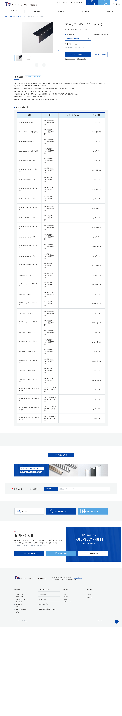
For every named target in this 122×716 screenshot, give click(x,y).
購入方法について (70, 59)
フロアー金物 (19, 605)
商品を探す (28, 515)
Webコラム (90, 598)
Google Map (77, 587)
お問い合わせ (67, 610)
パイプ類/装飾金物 (21, 618)
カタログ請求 (43, 608)
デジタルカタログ (76, 3)
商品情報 (17, 598)
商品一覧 (11, 16)
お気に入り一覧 (63, 3)
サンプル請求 (43, 603)
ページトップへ (116, 629)
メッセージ (67, 602)
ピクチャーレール (21, 615)
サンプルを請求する (64, 515)
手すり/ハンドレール (22, 607)
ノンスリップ (19, 602)
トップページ (12, 10)
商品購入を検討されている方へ (49, 618)
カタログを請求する (96, 515)
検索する (108, 490)
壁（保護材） (19, 610)
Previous (37, 65)
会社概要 (66, 605)
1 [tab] (30, 65)
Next (43, 65)
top (6, 16)
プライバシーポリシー (101, 629)
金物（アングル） (21, 16)
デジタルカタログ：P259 (33, 77)
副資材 (17, 620)
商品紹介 (90, 602)
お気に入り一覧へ (81, 59)
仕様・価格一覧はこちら (100, 34)
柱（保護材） (19, 613)
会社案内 (65, 598)
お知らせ (110, 10)
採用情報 (66, 607)
